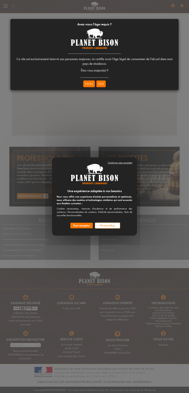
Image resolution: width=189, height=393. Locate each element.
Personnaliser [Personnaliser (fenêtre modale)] (107, 225)
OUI (101, 84)
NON (89, 84)
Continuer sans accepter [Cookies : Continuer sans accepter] (120, 162)
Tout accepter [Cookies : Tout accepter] (81, 225)
